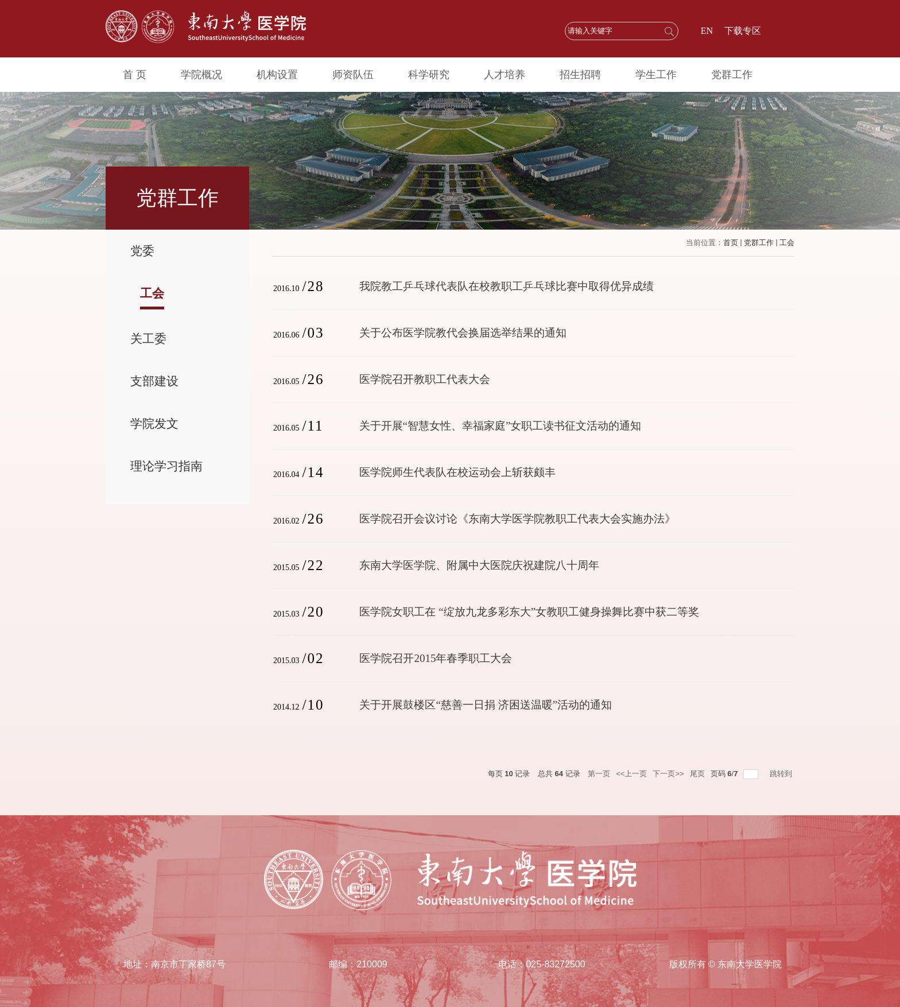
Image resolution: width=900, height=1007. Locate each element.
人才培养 (504, 74)
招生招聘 (580, 74)
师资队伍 (353, 74)
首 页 (134, 74)
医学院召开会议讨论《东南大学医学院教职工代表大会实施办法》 (517, 519)
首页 (730, 242)
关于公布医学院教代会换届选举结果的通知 (463, 333)
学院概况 (201, 74)
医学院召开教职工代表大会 (424, 379)
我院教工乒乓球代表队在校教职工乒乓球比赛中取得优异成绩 (506, 286)
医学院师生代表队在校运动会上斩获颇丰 (457, 472)
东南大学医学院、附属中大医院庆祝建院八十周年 (479, 565)
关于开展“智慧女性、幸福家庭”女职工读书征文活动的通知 (500, 426)
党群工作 (731, 74)
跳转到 (782, 773)
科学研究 (428, 74)
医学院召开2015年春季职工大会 (435, 658)
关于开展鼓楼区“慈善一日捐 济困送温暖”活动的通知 (485, 705)
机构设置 (277, 74)
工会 (786, 242)
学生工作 (656, 74)
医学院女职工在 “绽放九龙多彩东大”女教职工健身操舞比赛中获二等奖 (529, 612)
